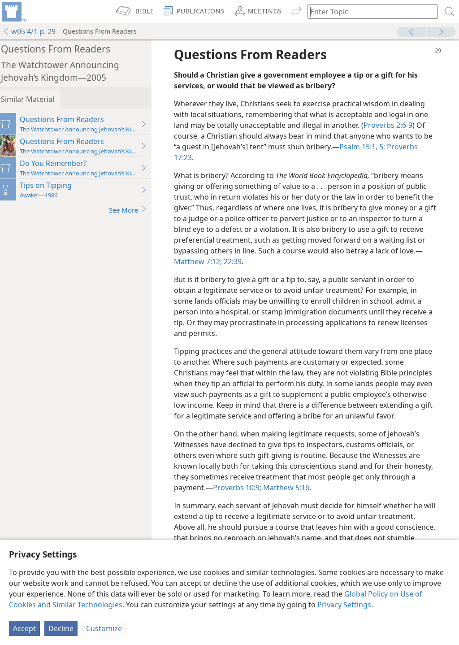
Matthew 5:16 (327, 498)
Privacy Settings (344, 605)
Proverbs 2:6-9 (393, 125)
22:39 (260, 261)
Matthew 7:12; (226, 261)
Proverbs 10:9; (278, 498)
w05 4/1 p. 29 (29, 31)
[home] (13, 12)
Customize (104, 628)
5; (397, 147)
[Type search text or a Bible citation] (368, 11)
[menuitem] (13, 12)
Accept (24, 628)
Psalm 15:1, (374, 147)
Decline (61, 628)
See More (133, 209)
